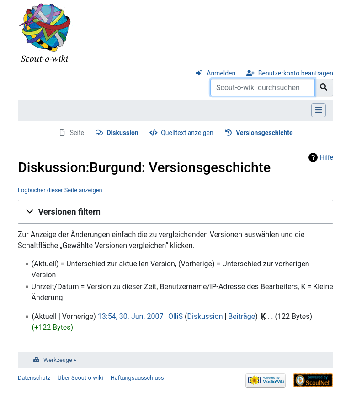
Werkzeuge (57, 359)
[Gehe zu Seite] (323, 87)
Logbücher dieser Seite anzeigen (60, 190)
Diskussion (122, 132)
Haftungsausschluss (137, 377)
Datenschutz (34, 377)
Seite (77, 132)
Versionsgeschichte (264, 132)
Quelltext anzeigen (187, 132)
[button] (175, 212)
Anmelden (221, 73)
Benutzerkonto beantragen (295, 73)
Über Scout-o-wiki (80, 377)
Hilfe (326, 157)
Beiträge (241, 316)
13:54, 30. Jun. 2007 (131, 316)
